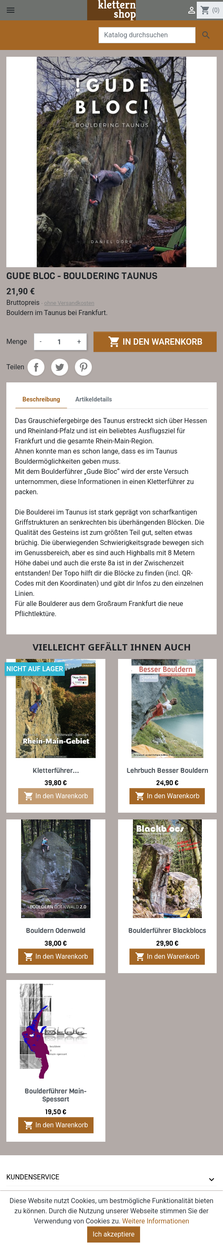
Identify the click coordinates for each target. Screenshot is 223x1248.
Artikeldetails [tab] (93, 399)
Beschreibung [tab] (41, 399)
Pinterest (83, 367)
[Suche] (147, 35)
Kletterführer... (56, 770)
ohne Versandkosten (69, 303)
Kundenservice (32, 1177)
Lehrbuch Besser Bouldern (167, 770)
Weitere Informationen (155, 1229)
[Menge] (59, 342)
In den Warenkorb (155, 341)
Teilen (36, 367)
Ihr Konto (23, 1194)
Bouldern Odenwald (55, 930)
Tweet (59, 367)
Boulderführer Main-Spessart (56, 1095)
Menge (16, 342)
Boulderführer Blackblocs (167, 930)
